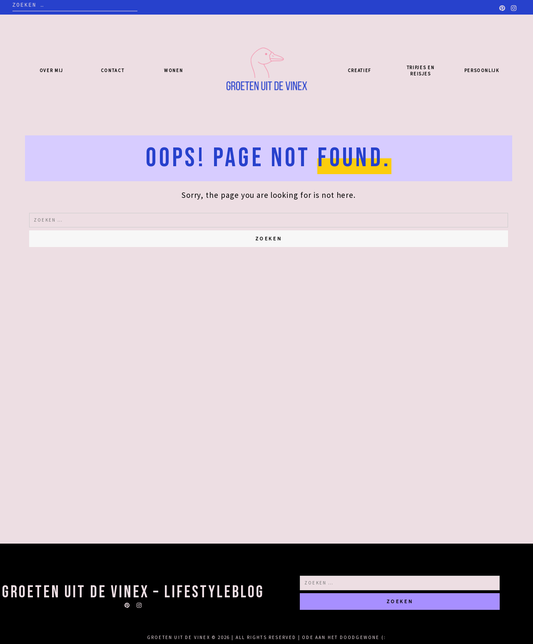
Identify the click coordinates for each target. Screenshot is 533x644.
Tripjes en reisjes (421, 71)
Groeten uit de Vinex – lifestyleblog (133, 592)
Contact (113, 70)
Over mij (51, 70)
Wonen (173, 70)
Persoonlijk (481, 70)
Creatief (359, 70)
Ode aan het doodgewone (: (344, 637)
